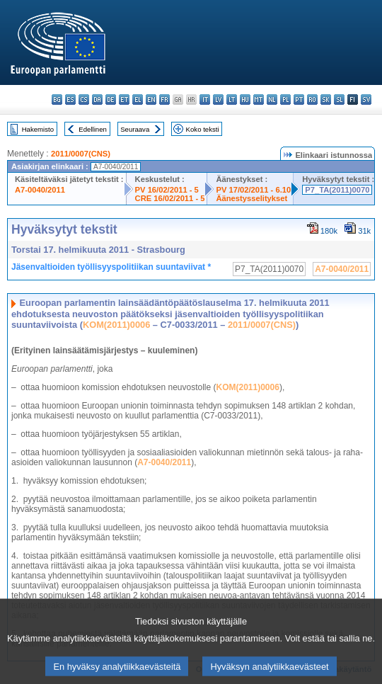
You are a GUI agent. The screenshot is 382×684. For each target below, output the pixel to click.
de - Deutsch (110, 99)
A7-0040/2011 (40, 190)
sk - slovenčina (325, 99)
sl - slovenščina (339, 99)
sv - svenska (366, 99)
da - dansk (97, 99)
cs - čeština (84, 99)
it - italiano (204, 99)
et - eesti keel (124, 99)
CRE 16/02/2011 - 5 (170, 198)
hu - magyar (245, 99)
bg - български (57, 99)
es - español (70, 99)
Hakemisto (38, 129)
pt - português (299, 99)
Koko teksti (202, 129)
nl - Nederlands (272, 99)
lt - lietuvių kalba (231, 99)
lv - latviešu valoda (218, 99)
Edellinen (92, 129)
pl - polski (285, 99)
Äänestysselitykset (251, 198)
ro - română (312, 99)
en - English (151, 99)
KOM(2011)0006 (116, 324)
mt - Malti (258, 99)
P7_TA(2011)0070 (337, 190)
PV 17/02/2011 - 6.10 (253, 190)
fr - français (164, 99)
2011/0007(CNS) (80, 153)
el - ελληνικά (137, 99)
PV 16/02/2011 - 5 (167, 190)
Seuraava (134, 129)
